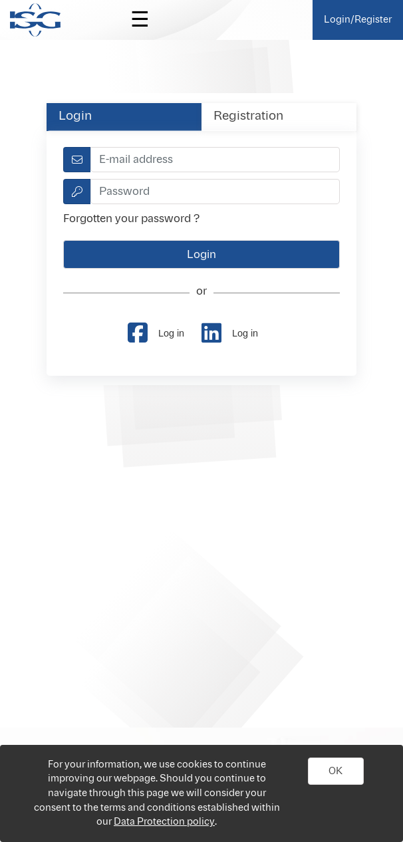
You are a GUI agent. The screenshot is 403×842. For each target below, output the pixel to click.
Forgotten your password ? (131, 218)
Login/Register (358, 20)
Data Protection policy (164, 822)
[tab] (124, 116)
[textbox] (214, 159)
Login (75, 116)
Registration (248, 116)
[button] (336, 771)
